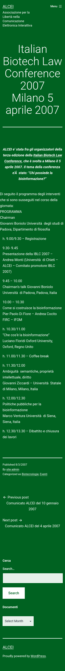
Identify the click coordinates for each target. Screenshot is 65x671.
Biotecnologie (30, 474)
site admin (12, 469)
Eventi (43, 474)
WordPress (38, 656)
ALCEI (8, 6)
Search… (9, 569)
